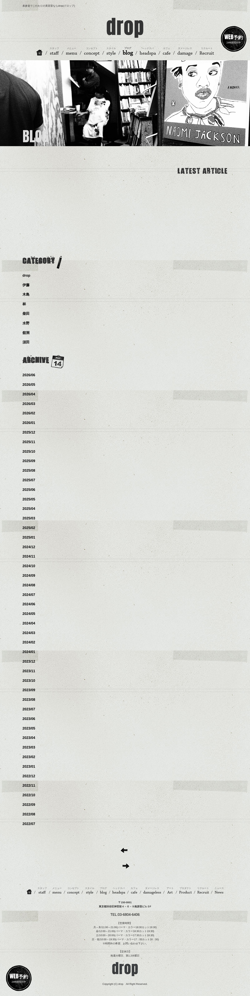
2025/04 (28, 509)
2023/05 (28, 728)
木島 (25, 294)
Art (170, 890)
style (89, 890)
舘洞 (25, 333)
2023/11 (28, 671)
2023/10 (28, 681)
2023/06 (28, 719)
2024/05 (28, 614)
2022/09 (28, 805)
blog (103, 890)
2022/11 (28, 785)
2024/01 (28, 652)
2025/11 (28, 442)
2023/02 (28, 757)
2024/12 (28, 547)
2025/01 (28, 537)
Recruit (203, 890)
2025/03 (28, 518)
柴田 (25, 314)
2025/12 (28, 432)
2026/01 (28, 423)
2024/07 (28, 595)
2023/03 (28, 747)
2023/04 (28, 738)
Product (185, 890)
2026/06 (28, 375)
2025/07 (28, 480)
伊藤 (25, 285)
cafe (134, 890)
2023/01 (28, 766)
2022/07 (28, 824)
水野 (25, 323)
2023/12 (28, 661)
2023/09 (28, 690)
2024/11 (28, 556)
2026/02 (28, 413)
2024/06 (28, 604)
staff (42, 890)
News (219, 890)
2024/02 (28, 642)
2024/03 (28, 633)
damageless (152, 890)
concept (73, 890)
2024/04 (28, 623)
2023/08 (28, 700)
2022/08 (28, 814)
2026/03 (28, 404)
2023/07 (28, 709)
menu (57, 890)
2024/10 (28, 566)
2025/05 (28, 499)
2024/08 (28, 585)
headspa (118, 890)
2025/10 (28, 451)
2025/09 (28, 461)
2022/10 (28, 795)
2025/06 (28, 490)
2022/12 (28, 776)
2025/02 (28, 528)
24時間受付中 (233, 38)
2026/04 (28, 394)
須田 (25, 342)
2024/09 (28, 576)
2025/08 (28, 470)
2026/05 (28, 385)
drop (26, 275)
